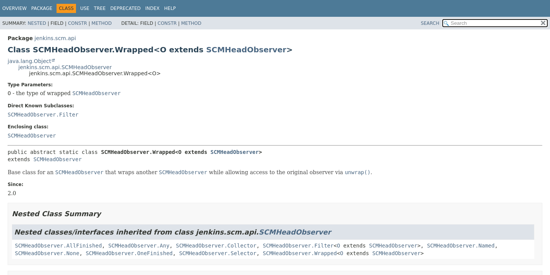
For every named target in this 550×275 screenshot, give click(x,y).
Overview (14, 8)
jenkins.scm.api (55, 38)
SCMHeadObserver (246, 49)
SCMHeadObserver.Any (138, 246)
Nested (37, 23)
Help (170, 8)
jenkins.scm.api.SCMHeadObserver (65, 67)
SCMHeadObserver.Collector (216, 246)
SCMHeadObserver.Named (461, 246)
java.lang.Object (29, 61)
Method (102, 23)
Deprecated (125, 8)
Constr (77, 23)
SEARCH (430, 23)
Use (84, 8)
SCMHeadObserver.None (47, 253)
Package (41, 8)
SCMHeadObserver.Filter (43, 115)
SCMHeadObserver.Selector (217, 253)
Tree (100, 8)
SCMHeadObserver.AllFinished (58, 246)
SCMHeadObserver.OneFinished (129, 253)
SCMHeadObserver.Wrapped (300, 253)
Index (152, 8)
